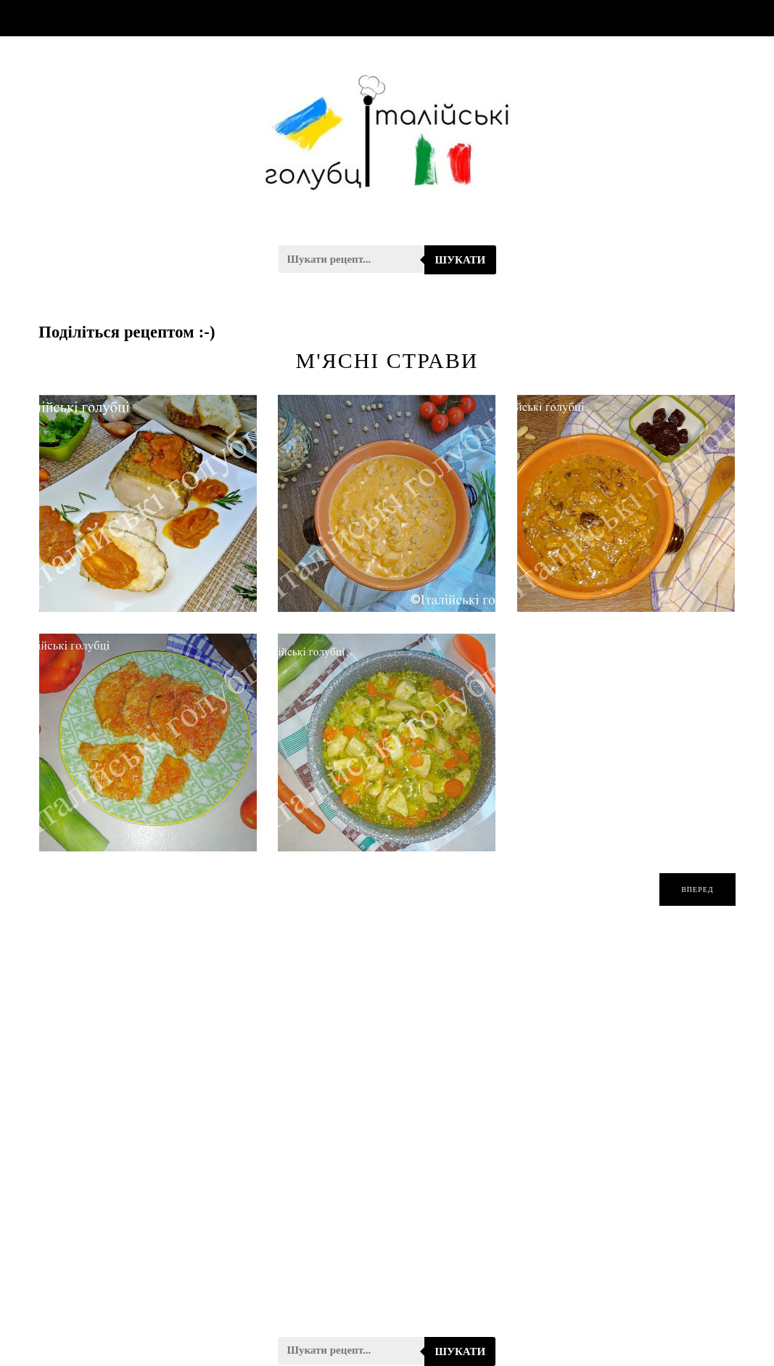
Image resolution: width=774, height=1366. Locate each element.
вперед (697, 889)
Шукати (460, 260)
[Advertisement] (386, 1131)
